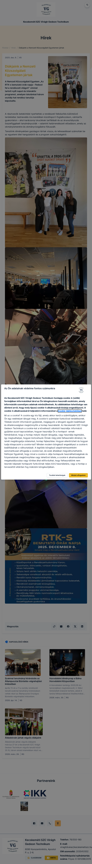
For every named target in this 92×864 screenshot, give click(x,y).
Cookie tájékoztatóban (70, 411)
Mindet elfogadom (78, 475)
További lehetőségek (57, 475)
